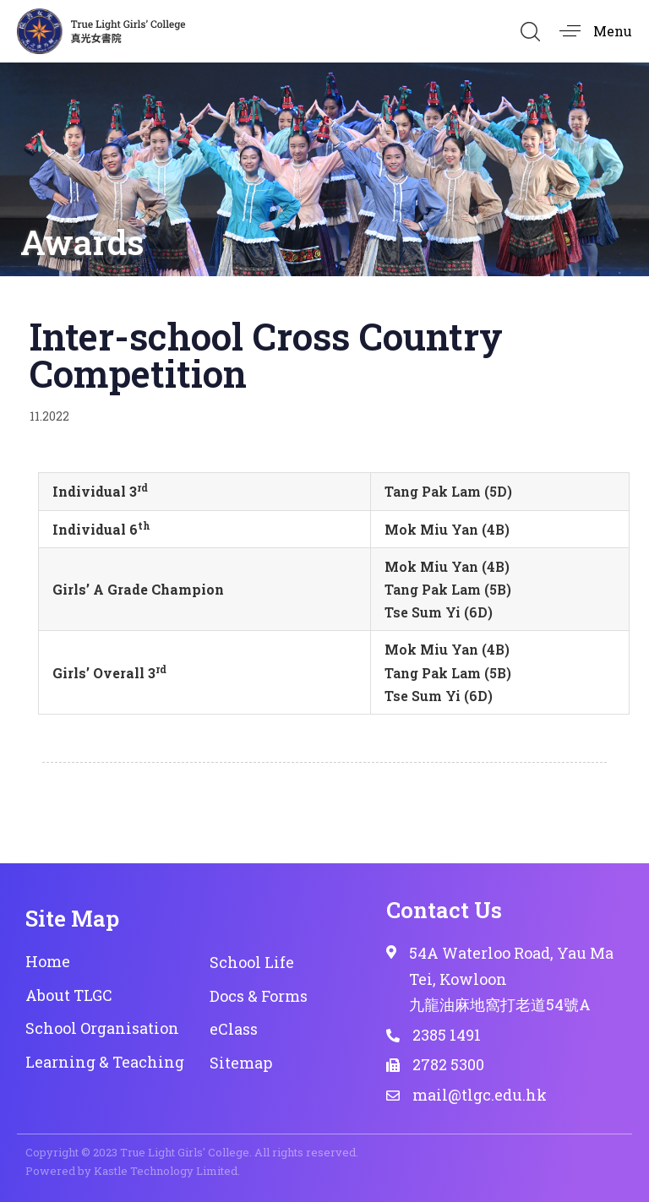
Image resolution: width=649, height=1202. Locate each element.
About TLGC (68, 995)
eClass (234, 1029)
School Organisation (102, 1028)
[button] (530, 31)
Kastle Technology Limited (165, 1170)
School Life (252, 962)
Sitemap (241, 1062)
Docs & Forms (259, 996)
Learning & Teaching (104, 1062)
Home (47, 961)
